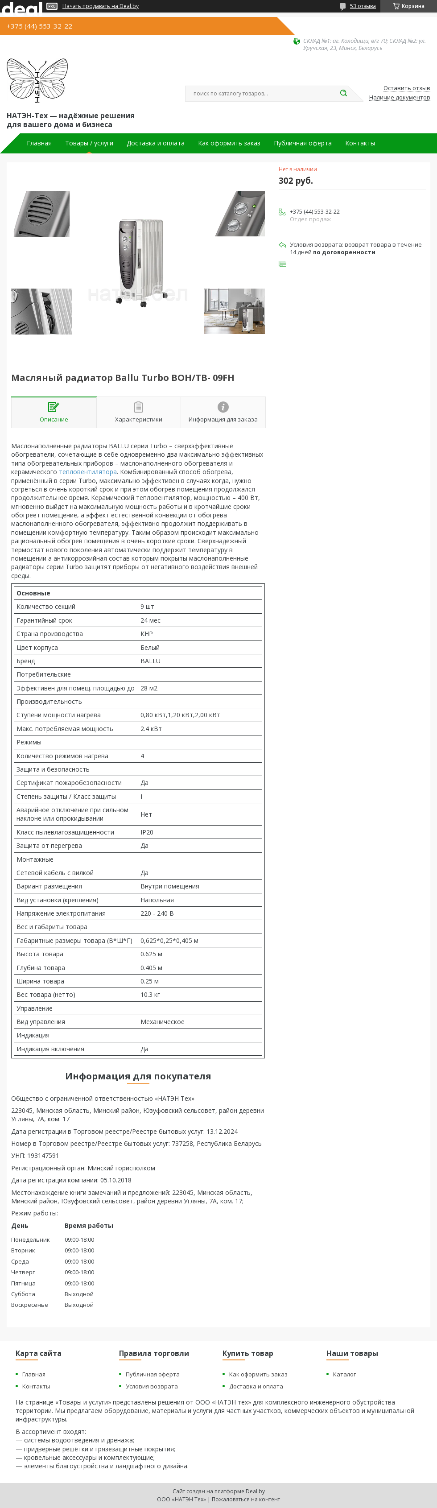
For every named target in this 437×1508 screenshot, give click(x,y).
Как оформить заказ (229, 143)
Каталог (344, 1374)
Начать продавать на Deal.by (100, 6)
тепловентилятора (88, 471)
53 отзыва (363, 6)
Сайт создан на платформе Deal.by (219, 1491)
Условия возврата (152, 1386)
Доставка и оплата (156, 143)
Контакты (360, 143)
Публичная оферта (303, 143)
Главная (39, 143)
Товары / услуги (89, 143)
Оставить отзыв (406, 88)
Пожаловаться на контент (246, 1499)
